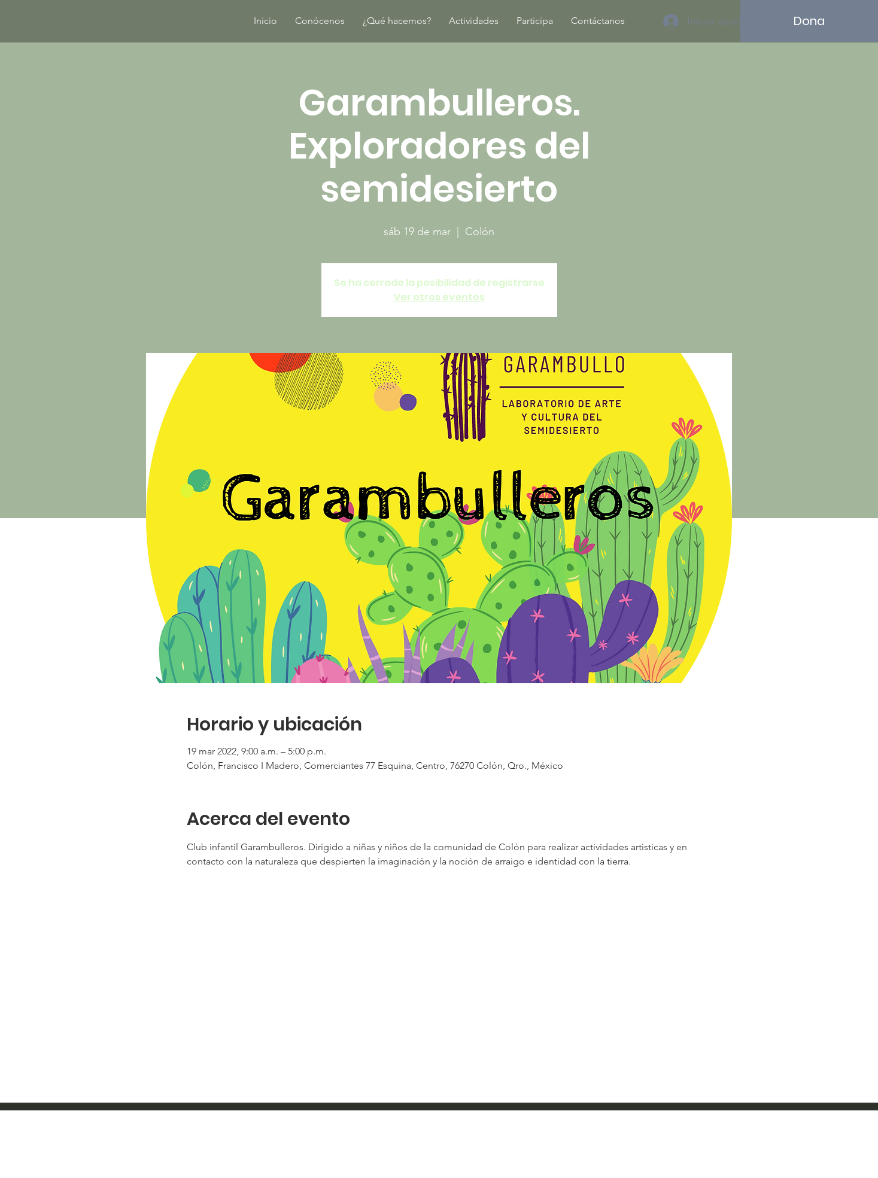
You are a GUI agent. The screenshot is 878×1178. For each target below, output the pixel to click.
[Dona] (809, 21)
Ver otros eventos (439, 297)
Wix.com (517, 1144)
